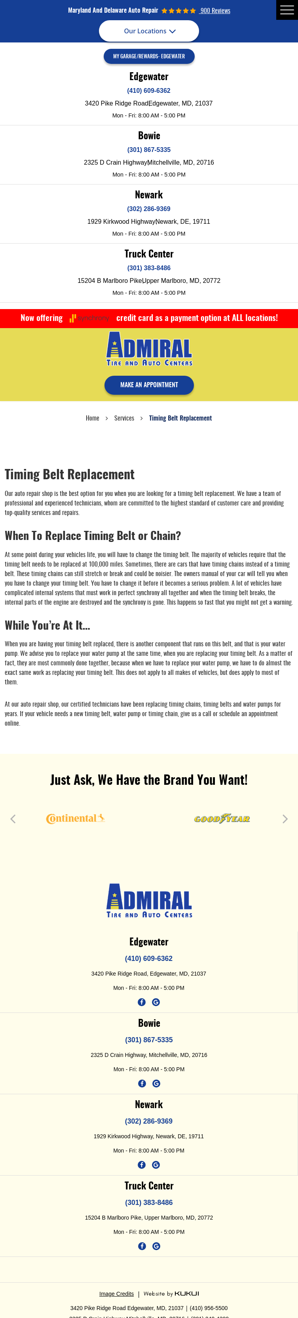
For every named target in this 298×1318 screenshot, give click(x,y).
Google (156, 1002)
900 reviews (214, 11)
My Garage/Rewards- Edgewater (149, 57)
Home (92, 418)
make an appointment (149, 385)
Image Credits (116, 1294)
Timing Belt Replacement (180, 418)
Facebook (142, 1002)
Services (124, 418)
